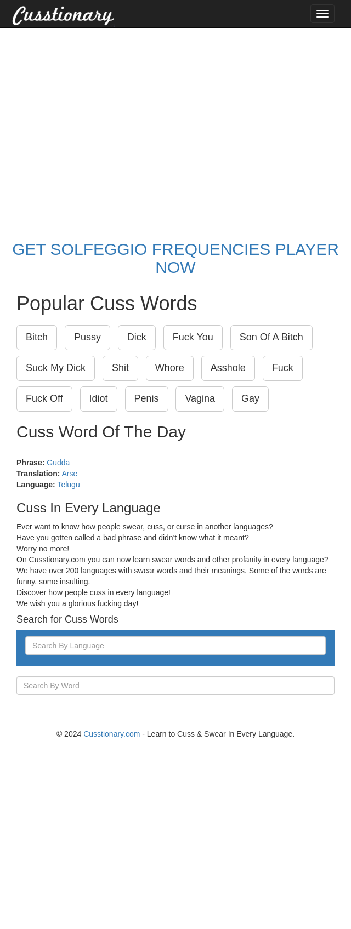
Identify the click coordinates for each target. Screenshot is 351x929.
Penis (146, 398)
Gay (250, 398)
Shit (120, 367)
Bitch (37, 337)
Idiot (98, 398)
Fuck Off (44, 398)
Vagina (200, 398)
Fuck (282, 367)
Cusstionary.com (111, 733)
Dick (136, 337)
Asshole (228, 367)
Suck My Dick (56, 367)
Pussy (87, 337)
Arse (69, 473)
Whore (169, 367)
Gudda (58, 462)
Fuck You (193, 337)
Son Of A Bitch (271, 337)
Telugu (68, 484)
